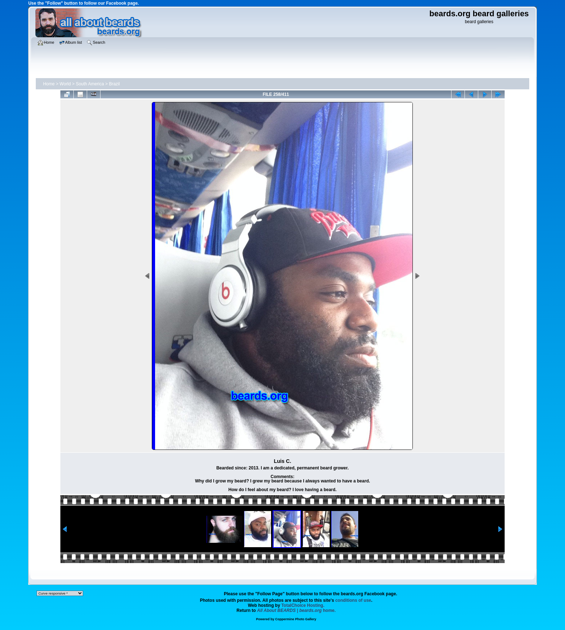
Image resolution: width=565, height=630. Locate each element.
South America (90, 83)
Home (49, 83)
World (65, 83)
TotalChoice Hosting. (302, 605)
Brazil (114, 83)
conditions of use (353, 600)
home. (296, 610)
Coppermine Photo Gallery (295, 619)
